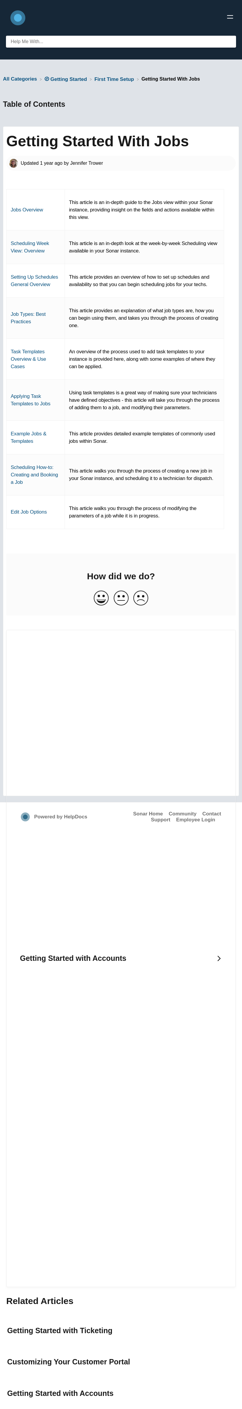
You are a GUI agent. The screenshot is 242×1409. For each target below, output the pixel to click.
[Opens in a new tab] (26, 817)
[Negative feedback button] (141, 598)
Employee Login (195, 820)
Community (183, 814)
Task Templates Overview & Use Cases (28, 359)
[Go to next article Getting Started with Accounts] (121, 958)
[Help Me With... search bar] (121, 42)
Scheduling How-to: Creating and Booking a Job (34, 475)
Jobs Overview (27, 210)
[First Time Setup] (114, 79)
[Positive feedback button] (101, 598)
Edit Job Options (29, 512)
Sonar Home (148, 814)
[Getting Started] (66, 79)
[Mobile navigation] (230, 18)
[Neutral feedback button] (121, 598)
